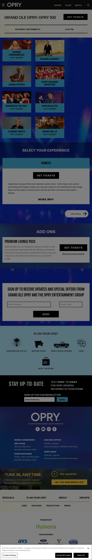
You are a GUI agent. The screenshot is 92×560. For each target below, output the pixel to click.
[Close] (88, 548)
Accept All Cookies (64, 555)
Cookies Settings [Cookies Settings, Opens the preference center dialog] (9, 555)
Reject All (81, 555)
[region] (46, 552)
